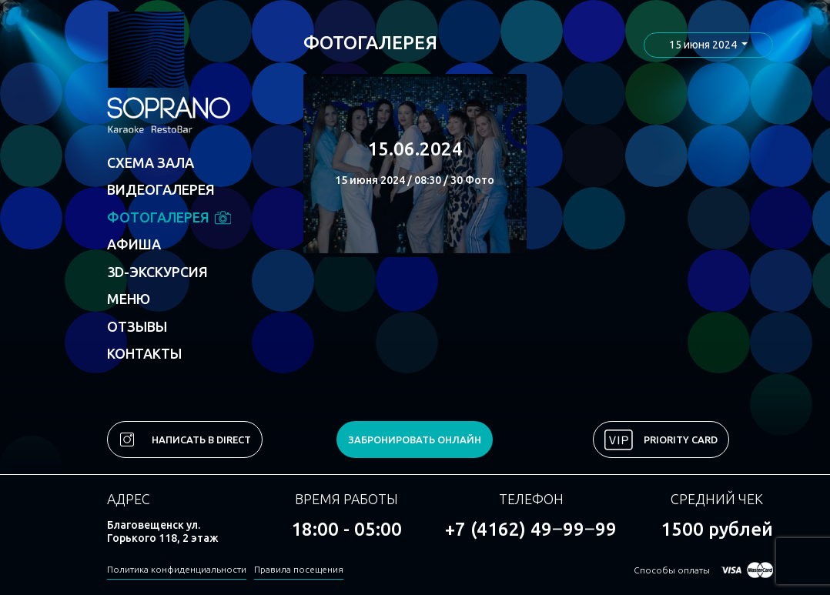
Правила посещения (298, 569)
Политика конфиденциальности (176, 569)
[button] (708, 45)
